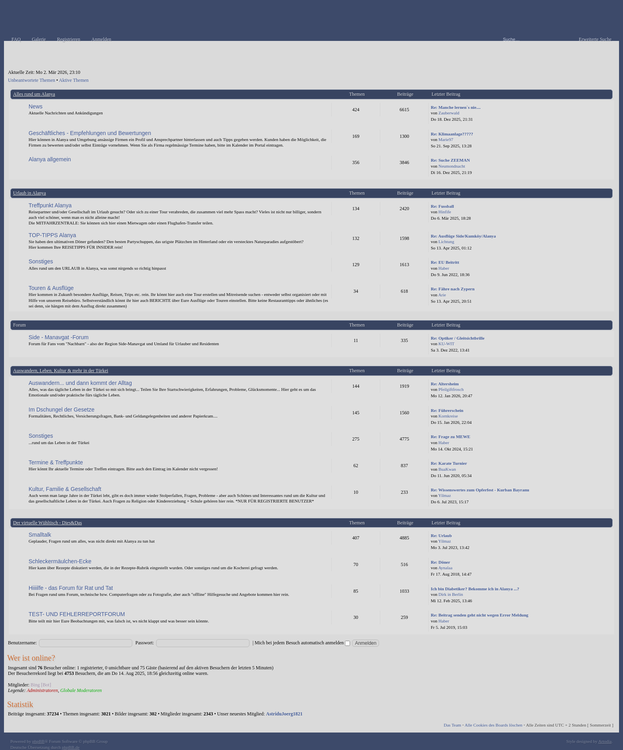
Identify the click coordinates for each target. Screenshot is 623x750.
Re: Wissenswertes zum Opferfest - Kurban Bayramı (480, 489)
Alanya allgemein (50, 159)
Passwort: (144, 643)
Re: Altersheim (445, 383)
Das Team (452, 725)
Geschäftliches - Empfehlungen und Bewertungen (90, 133)
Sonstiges (41, 261)
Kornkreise (448, 416)
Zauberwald (448, 112)
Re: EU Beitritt (445, 262)
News (36, 106)
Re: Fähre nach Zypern (452, 288)
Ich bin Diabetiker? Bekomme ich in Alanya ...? (475, 588)
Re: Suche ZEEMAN (450, 160)
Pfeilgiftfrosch (451, 389)
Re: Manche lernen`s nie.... (456, 107)
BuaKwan (447, 469)
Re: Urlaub (441, 535)
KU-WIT (446, 343)
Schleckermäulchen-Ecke (60, 561)
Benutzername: (22, 643)
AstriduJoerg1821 (284, 714)
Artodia (605, 741)
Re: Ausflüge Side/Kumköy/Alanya (463, 236)
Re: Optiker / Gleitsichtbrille (457, 338)
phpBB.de (70, 747)
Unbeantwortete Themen (31, 80)
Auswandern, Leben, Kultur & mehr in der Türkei (60, 370)
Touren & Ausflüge (51, 288)
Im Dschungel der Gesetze (62, 409)
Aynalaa (445, 567)
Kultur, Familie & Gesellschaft (65, 489)
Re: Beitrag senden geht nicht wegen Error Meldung (479, 615)
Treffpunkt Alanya (50, 205)
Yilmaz (444, 495)
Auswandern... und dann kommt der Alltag (80, 383)
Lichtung (446, 241)
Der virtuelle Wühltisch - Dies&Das (47, 523)
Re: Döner (440, 562)
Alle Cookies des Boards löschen (493, 725)
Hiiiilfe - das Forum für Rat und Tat (71, 588)
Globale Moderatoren (81, 690)
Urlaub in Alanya (29, 193)
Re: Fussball (442, 206)
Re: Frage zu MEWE (450, 436)
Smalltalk (40, 535)
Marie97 (445, 139)
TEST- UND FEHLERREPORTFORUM (77, 614)
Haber (443, 268)
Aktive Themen (74, 80)
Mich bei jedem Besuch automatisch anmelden (302, 643)
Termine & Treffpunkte (56, 462)
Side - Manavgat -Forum (59, 337)
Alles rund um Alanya (34, 94)
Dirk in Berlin (450, 594)
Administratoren (42, 690)
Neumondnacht (451, 166)
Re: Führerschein (447, 410)
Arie (442, 294)
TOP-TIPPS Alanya (52, 235)
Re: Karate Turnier (449, 463)
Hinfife (444, 211)
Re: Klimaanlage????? (452, 133)
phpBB (38, 741)
